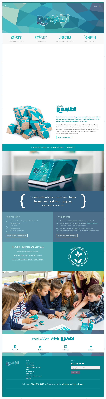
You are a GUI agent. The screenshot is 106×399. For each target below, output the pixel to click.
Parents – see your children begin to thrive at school (76, 228)
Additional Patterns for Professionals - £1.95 (28, 255)
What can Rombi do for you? (16, 236)
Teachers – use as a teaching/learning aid (73, 226)
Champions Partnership (33, 367)
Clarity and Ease (41, 41)
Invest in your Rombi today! (67, 236)
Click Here (70, 147)
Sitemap (28, 378)
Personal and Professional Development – (79, 223)
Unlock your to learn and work (77, 221)
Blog (27, 369)
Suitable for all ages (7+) (16, 41)
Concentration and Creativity (65, 41)
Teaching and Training (89, 41)
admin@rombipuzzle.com (73, 384)
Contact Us (30, 373)
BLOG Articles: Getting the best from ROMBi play (27, 259)
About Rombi (30, 365)
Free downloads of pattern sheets (27, 251)
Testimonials (30, 371)
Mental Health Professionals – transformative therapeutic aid (79, 230)
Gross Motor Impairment (34, 376)
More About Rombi (64, 137)
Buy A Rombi (30, 363)
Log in (95, 6)
